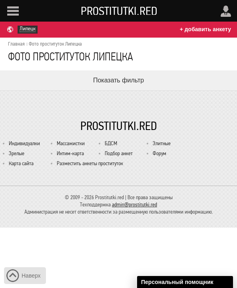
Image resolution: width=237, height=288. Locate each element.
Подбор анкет (119, 153)
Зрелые (16, 153)
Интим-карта (70, 153)
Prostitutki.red (119, 10)
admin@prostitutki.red (134, 204)
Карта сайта (21, 163)
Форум (159, 153)
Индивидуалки (24, 143)
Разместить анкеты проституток (90, 163)
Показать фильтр (118, 80)
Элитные (162, 143)
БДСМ (111, 143)
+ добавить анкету (205, 29)
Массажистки (71, 143)
